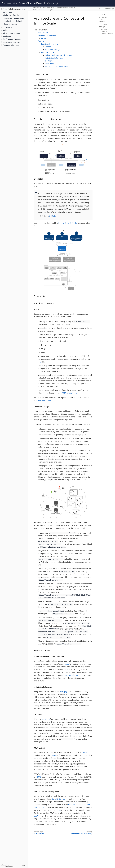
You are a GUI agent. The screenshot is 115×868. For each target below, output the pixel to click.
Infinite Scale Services (54, 58)
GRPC (38, 777)
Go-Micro (49, 61)
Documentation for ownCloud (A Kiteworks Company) (30, 3)
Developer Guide (44, 400)
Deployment (7, 27)
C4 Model (104, 24)
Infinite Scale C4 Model (67, 223)
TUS (59, 810)
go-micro (46, 719)
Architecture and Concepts (14, 18)
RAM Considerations (69, 393)
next (98, 9)
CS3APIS (37, 816)
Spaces (48, 47)
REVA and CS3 (50, 63)
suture (66, 664)
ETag (39, 362)
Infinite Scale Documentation (13, 9)
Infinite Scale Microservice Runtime (59, 55)
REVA (85, 752)
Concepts (102, 27)
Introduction (7, 12)
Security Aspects (10, 24)
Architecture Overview (103, 20)
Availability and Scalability (13, 21)
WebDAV (71, 804)
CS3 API (54, 755)
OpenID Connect (58, 799)
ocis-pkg (63, 691)
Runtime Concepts (107, 34)
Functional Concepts (104, 30)
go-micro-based (71, 675)
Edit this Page (109, 9)
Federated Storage (52, 49)
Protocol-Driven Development (57, 66)
